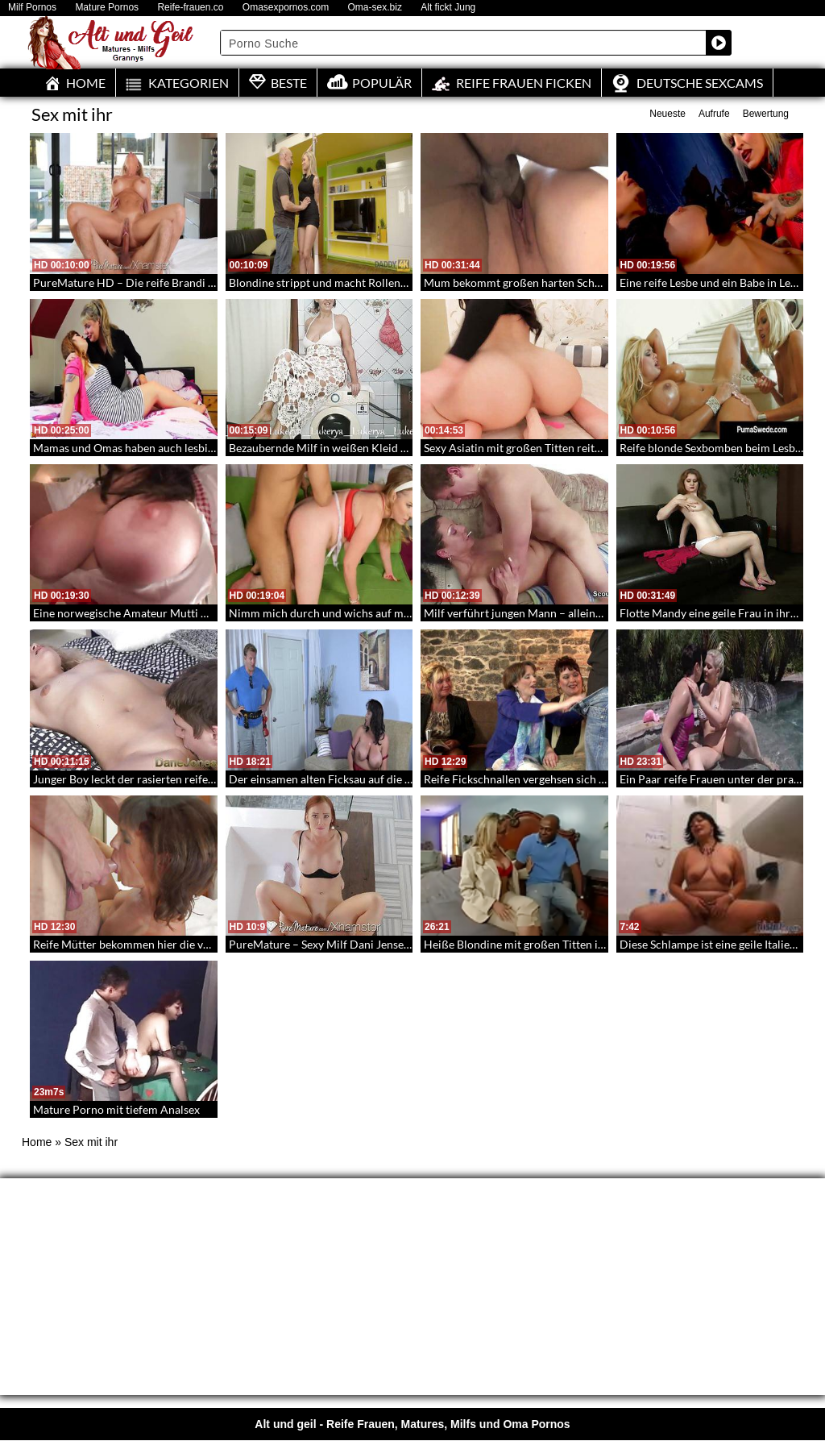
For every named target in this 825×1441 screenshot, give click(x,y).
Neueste (667, 113)
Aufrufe (714, 113)
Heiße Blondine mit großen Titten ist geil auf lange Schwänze (575, 944)
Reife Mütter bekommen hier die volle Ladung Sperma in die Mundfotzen (213, 944)
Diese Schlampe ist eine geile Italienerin (718, 944)
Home (37, 1142)
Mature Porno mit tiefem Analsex (116, 1109)
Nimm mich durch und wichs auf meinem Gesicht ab (359, 613)
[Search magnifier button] (719, 43)
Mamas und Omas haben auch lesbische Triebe (148, 448)
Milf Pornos (32, 8)
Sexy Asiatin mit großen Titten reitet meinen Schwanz (557, 448)
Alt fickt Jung (448, 8)
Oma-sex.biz (375, 8)
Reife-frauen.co (190, 8)
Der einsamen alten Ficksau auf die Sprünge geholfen (360, 779)
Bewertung (766, 113)
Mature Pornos (107, 8)
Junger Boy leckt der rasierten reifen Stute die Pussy (162, 779)
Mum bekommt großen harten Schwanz (522, 282)
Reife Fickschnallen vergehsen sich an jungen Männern (559, 779)
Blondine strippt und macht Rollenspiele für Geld (351, 282)
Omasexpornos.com (286, 8)
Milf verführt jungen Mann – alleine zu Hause (536, 613)
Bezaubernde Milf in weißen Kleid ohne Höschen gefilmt (369, 448)
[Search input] (464, 42)
